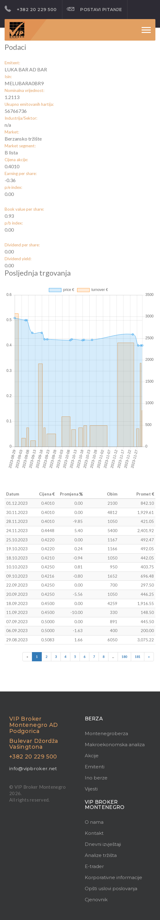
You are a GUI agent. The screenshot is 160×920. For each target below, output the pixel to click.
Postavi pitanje (94, 9)
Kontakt (94, 833)
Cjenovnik (96, 899)
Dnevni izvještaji (103, 844)
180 (124, 657)
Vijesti (91, 789)
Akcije (92, 756)
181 (137, 657)
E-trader (94, 866)
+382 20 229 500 (31, 9)
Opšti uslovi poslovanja (111, 888)
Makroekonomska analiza (115, 744)
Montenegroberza (106, 733)
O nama (94, 822)
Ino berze (96, 778)
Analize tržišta (101, 855)
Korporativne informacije (113, 877)
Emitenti (94, 767)
